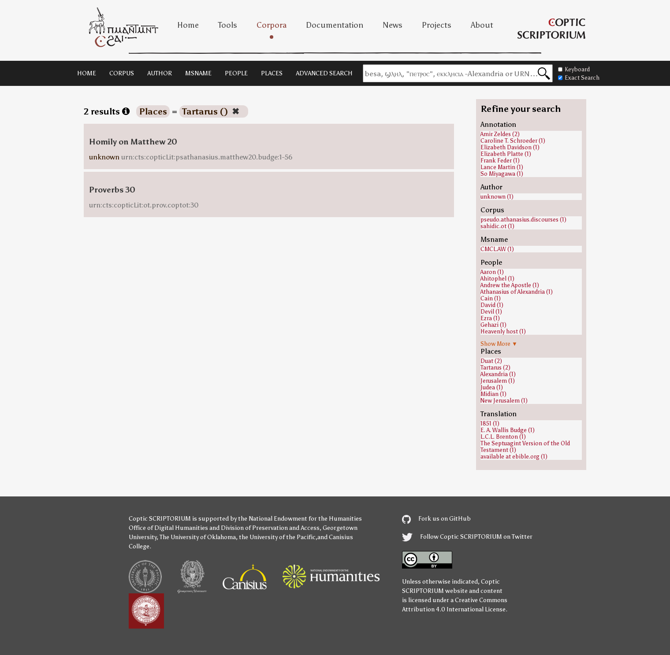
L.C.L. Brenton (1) (503, 436)
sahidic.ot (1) (497, 226)
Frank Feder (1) (500, 160)
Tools (227, 25)
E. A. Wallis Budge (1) (507, 430)
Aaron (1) (492, 272)
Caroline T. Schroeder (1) (512, 140)
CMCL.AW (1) (497, 249)
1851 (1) (489, 423)
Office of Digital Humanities (168, 528)
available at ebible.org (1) (513, 456)
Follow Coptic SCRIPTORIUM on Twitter (467, 536)
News (392, 25)
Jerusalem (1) (497, 380)
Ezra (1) (490, 318)
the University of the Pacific (277, 537)
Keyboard (574, 69)
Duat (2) (491, 361)
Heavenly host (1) (503, 331)
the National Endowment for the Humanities (300, 518)
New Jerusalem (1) (504, 400)
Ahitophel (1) (497, 278)
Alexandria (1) (498, 374)
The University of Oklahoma (198, 537)
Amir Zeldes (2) (500, 134)
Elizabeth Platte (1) (505, 154)
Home (188, 25)
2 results (107, 111)
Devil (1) (491, 311)
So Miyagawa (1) (501, 173)
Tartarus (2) (495, 367)
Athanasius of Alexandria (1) (516, 292)
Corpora (272, 25)
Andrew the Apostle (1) (509, 285)
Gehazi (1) (493, 325)
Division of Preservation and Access (270, 528)
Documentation (334, 25)
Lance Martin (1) (501, 167)
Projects (436, 25)
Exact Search (578, 77)
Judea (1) (491, 387)
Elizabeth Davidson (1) (510, 147)
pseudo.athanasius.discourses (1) (523, 219)
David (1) (491, 305)
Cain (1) (490, 298)
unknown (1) (497, 196)
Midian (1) (493, 394)
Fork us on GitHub (436, 518)
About (482, 25)
